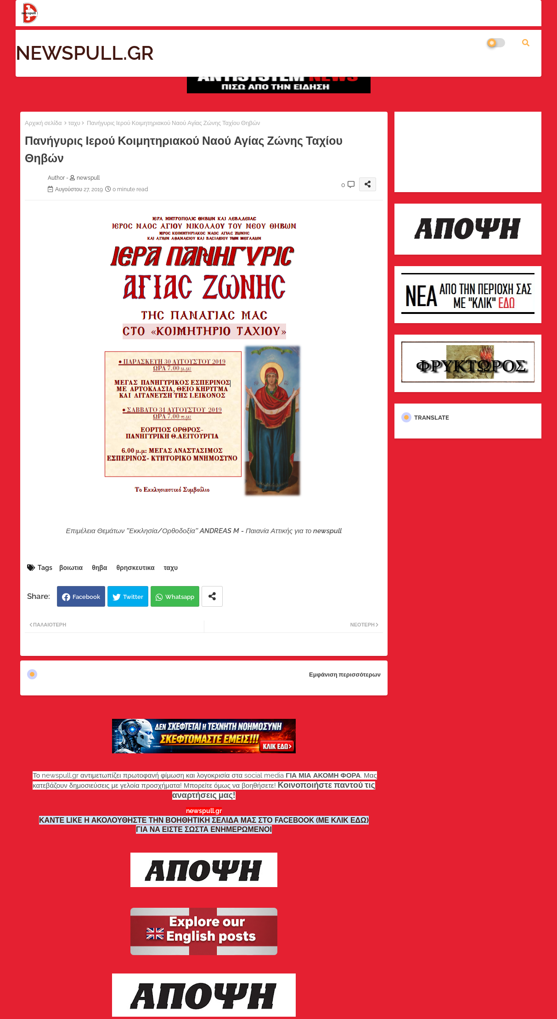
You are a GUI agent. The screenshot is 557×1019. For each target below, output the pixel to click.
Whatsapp (179, 596)
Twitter (133, 596)
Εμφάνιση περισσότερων (345, 674)
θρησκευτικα (135, 567)
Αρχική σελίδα (43, 123)
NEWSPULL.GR (85, 53)
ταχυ (74, 123)
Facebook (86, 596)
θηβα (99, 567)
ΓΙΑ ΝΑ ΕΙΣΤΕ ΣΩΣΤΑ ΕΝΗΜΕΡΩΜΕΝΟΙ (204, 829)
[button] (526, 43)
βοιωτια (71, 567)
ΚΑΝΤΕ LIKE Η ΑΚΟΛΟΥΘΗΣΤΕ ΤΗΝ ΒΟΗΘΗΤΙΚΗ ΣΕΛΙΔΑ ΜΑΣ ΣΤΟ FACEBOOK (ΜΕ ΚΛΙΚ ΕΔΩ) (204, 820)
